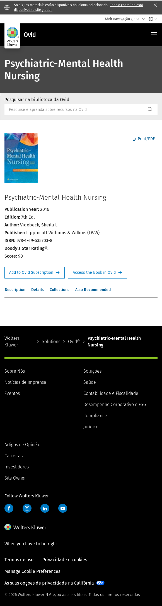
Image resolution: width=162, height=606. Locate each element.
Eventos (12, 393)
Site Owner (15, 478)
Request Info (34, 272)
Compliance (95, 415)
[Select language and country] (152, 18)
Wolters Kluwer (12, 342)
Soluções (92, 371)
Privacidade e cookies (64, 559)
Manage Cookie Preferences (32, 571)
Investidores (16, 467)
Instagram (27, 508)
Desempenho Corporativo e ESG (114, 404)
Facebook (8, 508)
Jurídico (90, 426)
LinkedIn (44, 508)
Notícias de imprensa (25, 382)
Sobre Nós (14, 371)
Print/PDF (143, 138)
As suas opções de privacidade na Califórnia (49, 583)
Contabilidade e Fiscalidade (110, 393)
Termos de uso (18, 559)
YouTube (62, 508)
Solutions (51, 341)
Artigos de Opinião (22, 444)
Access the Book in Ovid (97, 272)
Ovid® (74, 341)
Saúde (89, 382)
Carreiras (13, 455)
